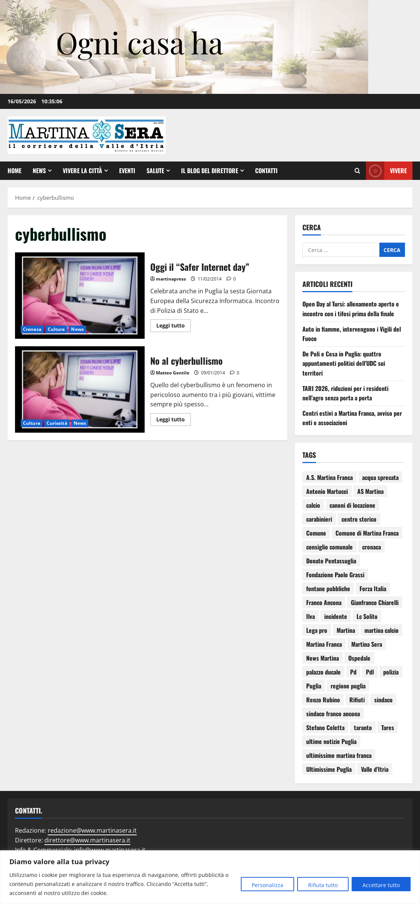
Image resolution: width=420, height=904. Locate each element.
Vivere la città (82, 170)
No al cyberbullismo (80, 389)
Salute (155, 170)
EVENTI (127, 170)
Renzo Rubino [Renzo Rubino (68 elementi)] (323, 699)
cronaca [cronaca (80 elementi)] (371, 546)
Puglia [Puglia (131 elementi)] (313, 685)
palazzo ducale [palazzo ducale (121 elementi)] (323, 671)
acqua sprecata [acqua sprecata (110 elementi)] (380, 477)
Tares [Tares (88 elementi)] (387, 727)
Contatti (266, 170)
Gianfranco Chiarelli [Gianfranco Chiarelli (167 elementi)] (375, 602)
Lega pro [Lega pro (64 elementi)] (316, 630)
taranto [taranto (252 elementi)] (363, 727)
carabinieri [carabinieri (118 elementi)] (319, 519)
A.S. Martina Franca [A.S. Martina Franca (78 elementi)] (329, 477)
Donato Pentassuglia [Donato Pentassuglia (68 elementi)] (331, 560)
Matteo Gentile (172, 373)
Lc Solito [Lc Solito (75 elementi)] (367, 616)
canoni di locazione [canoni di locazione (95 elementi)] (352, 505)
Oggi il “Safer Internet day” (80, 295)
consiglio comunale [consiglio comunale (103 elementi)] (329, 546)
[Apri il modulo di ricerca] (357, 171)
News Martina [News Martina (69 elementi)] (322, 658)
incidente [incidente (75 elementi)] (335, 616)
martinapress (171, 279)
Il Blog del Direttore (209, 170)
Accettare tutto (381, 885)
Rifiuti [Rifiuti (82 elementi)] (357, 699)
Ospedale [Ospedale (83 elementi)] (359, 658)
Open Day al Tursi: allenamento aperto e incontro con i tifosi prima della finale (350, 308)
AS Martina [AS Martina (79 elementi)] (370, 491)
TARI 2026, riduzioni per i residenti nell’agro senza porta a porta (345, 393)
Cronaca (32, 329)
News (39, 170)
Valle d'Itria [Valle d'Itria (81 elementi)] (374, 769)
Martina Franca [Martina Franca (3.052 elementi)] (324, 644)
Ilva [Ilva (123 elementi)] (310, 616)
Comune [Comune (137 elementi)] (316, 532)
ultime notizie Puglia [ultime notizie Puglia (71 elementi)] (331, 741)
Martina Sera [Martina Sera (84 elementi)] (366, 644)
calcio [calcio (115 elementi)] (313, 505)
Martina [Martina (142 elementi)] (346, 630)
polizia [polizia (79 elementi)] (391, 671)
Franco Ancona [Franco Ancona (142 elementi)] (323, 602)
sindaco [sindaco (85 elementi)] (383, 699)
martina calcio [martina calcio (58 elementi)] (381, 630)
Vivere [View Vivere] (386, 170)
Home (14, 170)
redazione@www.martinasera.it (92, 830)
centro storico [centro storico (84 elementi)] (358, 519)
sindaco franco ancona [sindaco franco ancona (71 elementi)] (333, 713)
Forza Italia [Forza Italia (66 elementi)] (373, 588)
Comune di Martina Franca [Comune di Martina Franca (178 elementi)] (367, 532)
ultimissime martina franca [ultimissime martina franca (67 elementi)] (339, 755)
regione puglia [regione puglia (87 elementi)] (348, 685)
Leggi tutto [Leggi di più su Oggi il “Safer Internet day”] (173, 324)
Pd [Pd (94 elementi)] (353, 671)
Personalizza (267, 885)
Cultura (56, 329)
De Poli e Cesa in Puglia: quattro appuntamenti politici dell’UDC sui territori (343, 363)
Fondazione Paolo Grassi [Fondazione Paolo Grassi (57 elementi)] (335, 574)
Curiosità (57, 423)
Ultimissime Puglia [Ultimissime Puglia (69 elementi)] (329, 769)
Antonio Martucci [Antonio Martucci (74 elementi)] (327, 491)
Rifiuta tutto (323, 885)
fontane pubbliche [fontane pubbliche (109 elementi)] (328, 588)
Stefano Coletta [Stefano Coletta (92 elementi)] (325, 727)
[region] (210, 877)
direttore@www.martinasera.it (87, 840)
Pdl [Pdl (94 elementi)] (370, 671)
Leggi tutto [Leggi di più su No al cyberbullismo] (173, 418)
